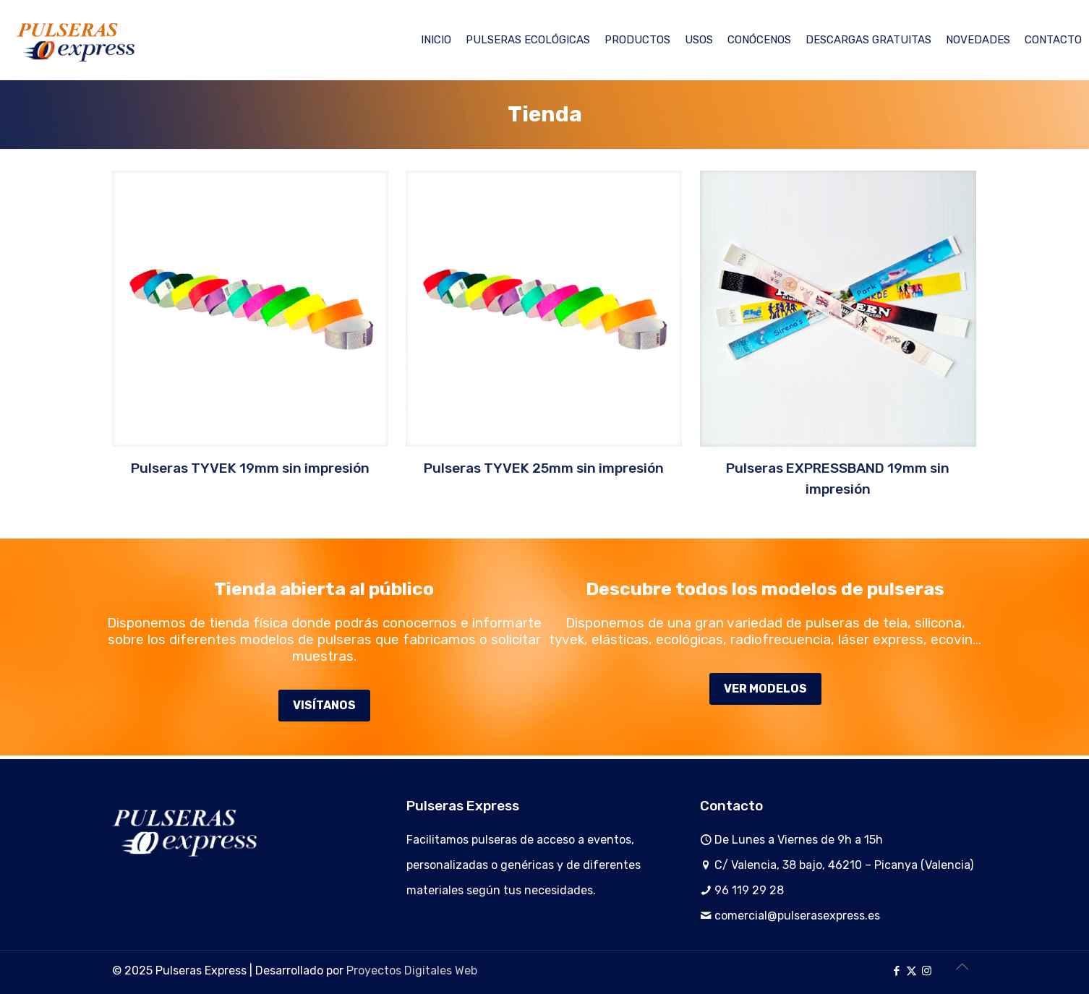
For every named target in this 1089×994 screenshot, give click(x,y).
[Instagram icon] (926, 970)
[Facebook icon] (896, 970)
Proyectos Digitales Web (411, 970)
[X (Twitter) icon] (911, 970)
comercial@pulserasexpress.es (797, 915)
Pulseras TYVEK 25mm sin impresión (544, 468)
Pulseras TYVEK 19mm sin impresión (250, 468)
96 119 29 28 (749, 890)
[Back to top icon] (962, 966)
